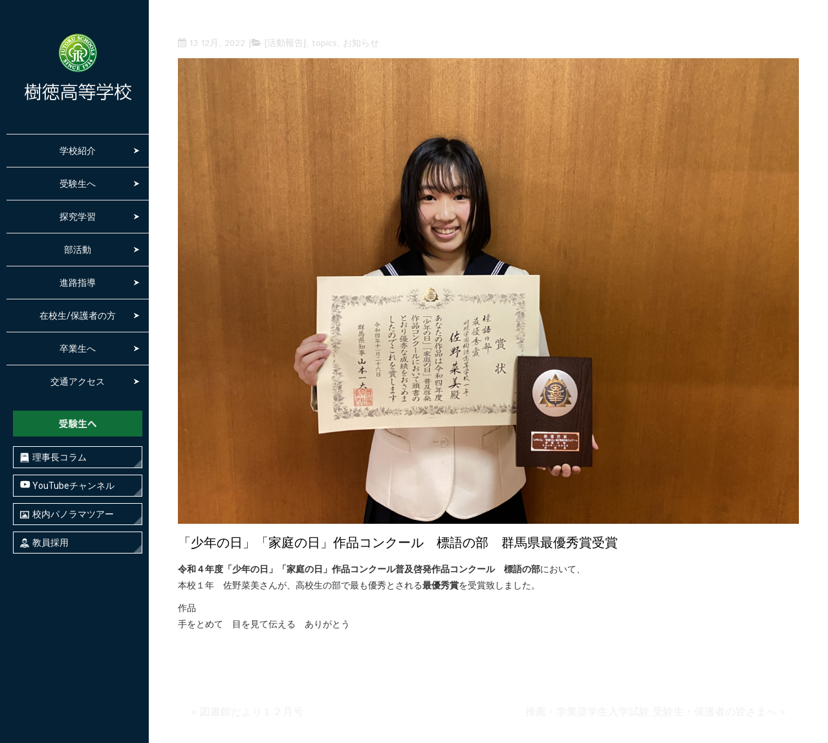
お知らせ (361, 43)
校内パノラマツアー (67, 514)
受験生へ (78, 183)
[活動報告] (285, 43)
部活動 (77, 249)
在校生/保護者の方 (77, 315)
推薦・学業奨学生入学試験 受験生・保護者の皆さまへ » (655, 712)
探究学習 (78, 216)
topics (324, 43)
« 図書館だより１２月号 (247, 712)
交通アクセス (77, 381)
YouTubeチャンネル (67, 485)
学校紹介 (78, 150)
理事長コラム (53, 457)
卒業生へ (78, 348)
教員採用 (44, 542)
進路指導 (78, 282)
